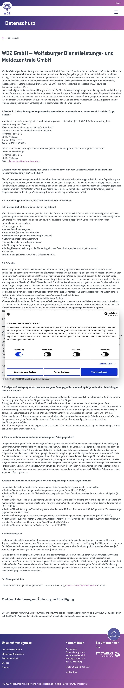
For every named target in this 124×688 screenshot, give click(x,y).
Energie (5, 662)
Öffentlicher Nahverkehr (13, 654)
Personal (6, 667)
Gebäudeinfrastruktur (12, 649)
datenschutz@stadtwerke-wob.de (24, 161)
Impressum (82, 683)
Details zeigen (106, 364)
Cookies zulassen (99, 372)
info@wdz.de (71, 672)
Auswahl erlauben (62, 372)
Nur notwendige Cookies (25, 372)
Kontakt (118, 3)
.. (98, 99)
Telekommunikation (11, 658)
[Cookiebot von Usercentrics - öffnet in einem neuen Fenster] (106, 314)
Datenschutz (69, 683)
